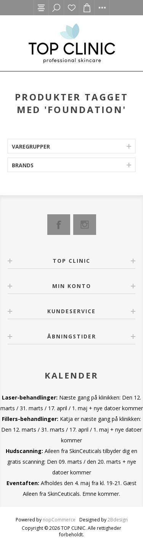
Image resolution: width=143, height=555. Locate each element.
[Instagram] (84, 224)
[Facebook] (58, 224)
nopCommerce (59, 519)
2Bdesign (118, 519)
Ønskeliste (71, 7)
